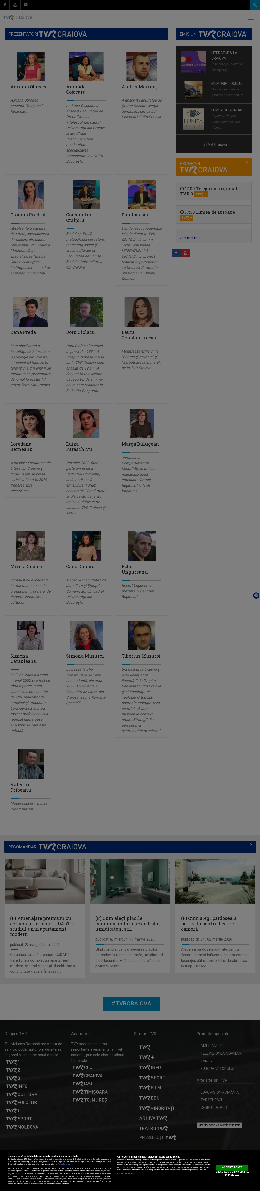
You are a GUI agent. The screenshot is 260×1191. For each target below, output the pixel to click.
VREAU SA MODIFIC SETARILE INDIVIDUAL (232, 1173)
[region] (130, 1170)
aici (101, 1176)
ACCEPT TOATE (232, 1167)
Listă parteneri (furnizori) (126, 1174)
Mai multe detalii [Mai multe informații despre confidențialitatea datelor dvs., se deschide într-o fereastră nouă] (64, 1164)
